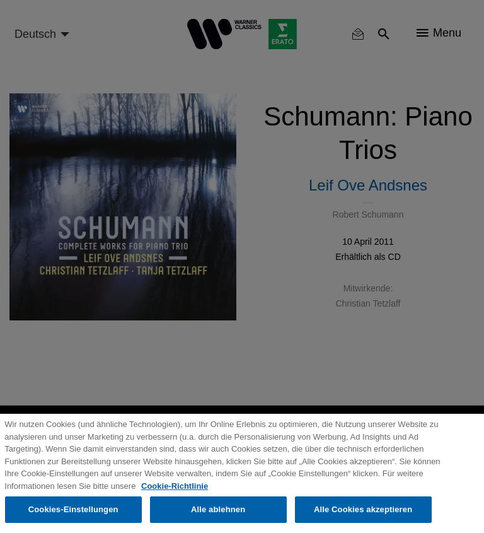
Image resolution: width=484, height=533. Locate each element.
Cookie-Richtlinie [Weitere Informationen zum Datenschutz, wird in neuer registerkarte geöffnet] (174, 486)
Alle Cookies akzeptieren (363, 509)
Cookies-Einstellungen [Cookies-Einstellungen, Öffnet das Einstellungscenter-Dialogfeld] (73, 509)
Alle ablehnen (218, 509)
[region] (242, 473)
